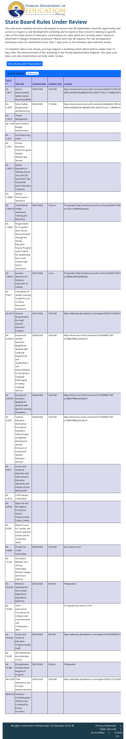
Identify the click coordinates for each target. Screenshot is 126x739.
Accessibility (98, 732)
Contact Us (118, 734)
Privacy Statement (105, 725)
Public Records (108, 729)
